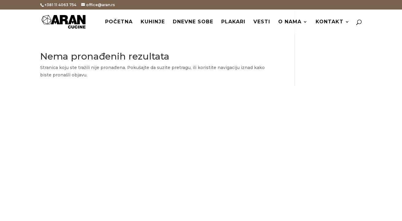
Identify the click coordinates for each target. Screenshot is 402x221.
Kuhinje (153, 22)
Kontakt (329, 22)
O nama (290, 22)
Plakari (233, 22)
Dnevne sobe (193, 22)
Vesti (261, 22)
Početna (119, 22)
